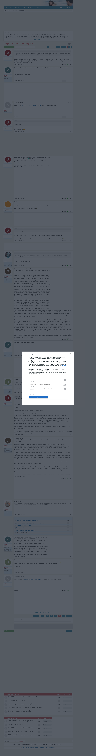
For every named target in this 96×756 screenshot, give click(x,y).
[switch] (64, 380)
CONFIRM (38, 397)
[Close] (71, 354)
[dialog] (48, 378)
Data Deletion (40, 402)
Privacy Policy (55, 402)
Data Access (48, 402)
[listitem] (48, 377)
